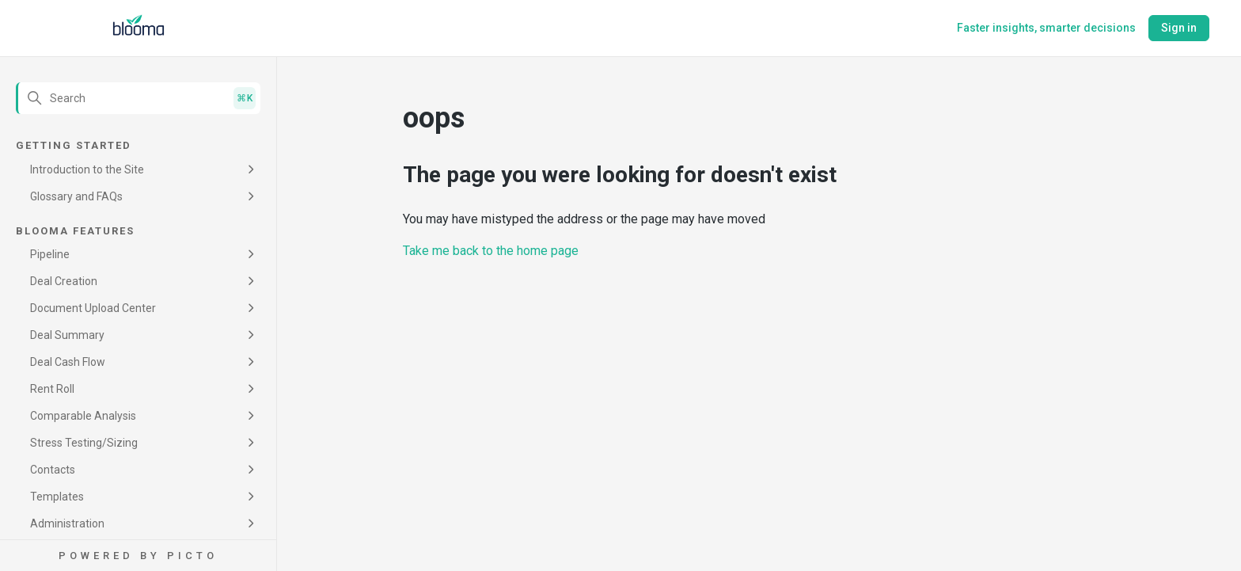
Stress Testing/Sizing (84, 442)
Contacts (52, 469)
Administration (67, 523)
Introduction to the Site (87, 169)
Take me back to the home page (491, 250)
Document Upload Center (93, 308)
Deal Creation (63, 281)
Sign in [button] (1179, 27)
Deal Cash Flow (67, 362)
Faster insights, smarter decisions (1046, 27)
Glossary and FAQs (76, 196)
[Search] (138, 98)
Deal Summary (67, 335)
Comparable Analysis (83, 415)
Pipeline (50, 254)
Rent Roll (52, 389)
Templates (57, 496)
